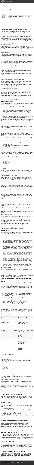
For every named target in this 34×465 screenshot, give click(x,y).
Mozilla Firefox (5, 368)
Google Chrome (5, 367)
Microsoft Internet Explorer (7, 365)
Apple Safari (5, 370)
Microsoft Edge (5, 366)
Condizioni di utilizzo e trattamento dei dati (17, 462)
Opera (4, 369)
